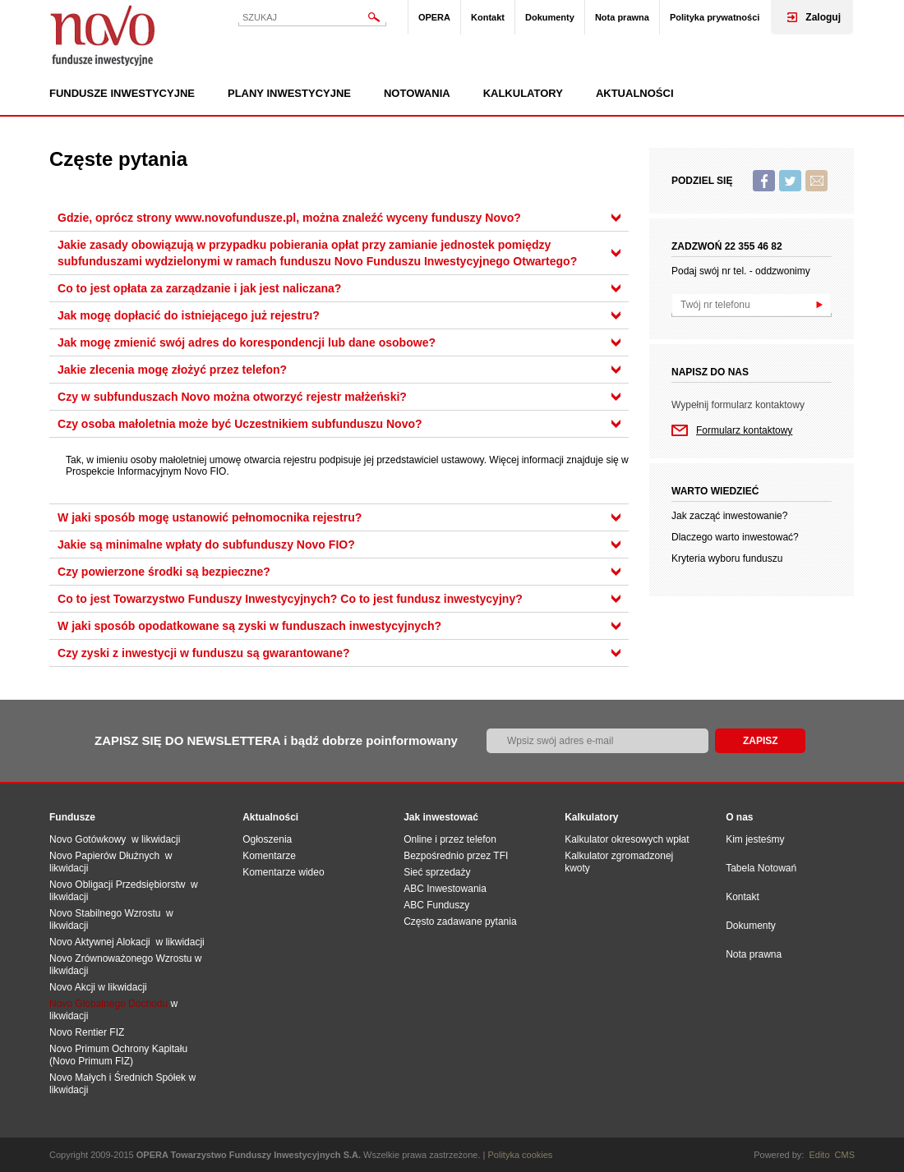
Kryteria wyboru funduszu (726, 558)
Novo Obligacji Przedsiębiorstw (120, 884)
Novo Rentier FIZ (86, 1032)
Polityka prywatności (714, 17)
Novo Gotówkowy (87, 839)
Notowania (417, 93)
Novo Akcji (72, 987)
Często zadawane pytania (460, 921)
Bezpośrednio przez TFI (456, 856)
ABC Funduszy (436, 905)
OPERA (434, 17)
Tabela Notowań (761, 868)
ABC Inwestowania (445, 888)
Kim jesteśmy (755, 839)
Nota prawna (622, 17)
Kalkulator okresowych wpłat (627, 839)
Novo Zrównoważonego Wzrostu (120, 958)
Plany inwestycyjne (289, 93)
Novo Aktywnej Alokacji (99, 942)
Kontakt (488, 17)
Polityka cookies (520, 1155)
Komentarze (269, 856)
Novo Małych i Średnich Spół (112, 1077)
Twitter (790, 180)
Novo (102, 35)
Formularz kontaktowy (744, 430)
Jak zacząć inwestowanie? (729, 516)
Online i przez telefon (450, 839)
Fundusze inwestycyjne (122, 93)
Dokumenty (549, 17)
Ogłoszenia (267, 839)
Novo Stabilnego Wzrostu (107, 913)
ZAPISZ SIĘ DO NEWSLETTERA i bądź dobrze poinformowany (276, 740)
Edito (819, 1155)
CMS (845, 1155)
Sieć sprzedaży (437, 872)
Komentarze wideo (283, 872)
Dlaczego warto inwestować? (735, 537)
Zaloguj (823, 17)
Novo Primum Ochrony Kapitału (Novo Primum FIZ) (118, 1055)
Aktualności (635, 93)
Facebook (764, 180)
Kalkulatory (523, 93)
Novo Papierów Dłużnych (107, 856)
